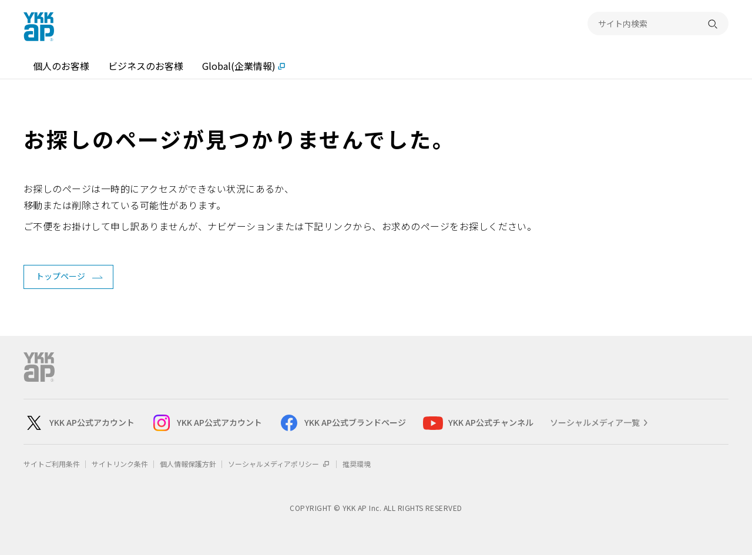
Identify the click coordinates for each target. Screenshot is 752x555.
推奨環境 (357, 464)
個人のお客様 (61, 66)
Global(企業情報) (239, 66)
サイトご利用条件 (52, 464)
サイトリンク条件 (120, 464)
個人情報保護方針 (188, 464)
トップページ (60, 276)
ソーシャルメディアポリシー (279, 464)
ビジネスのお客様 (145, 66)
